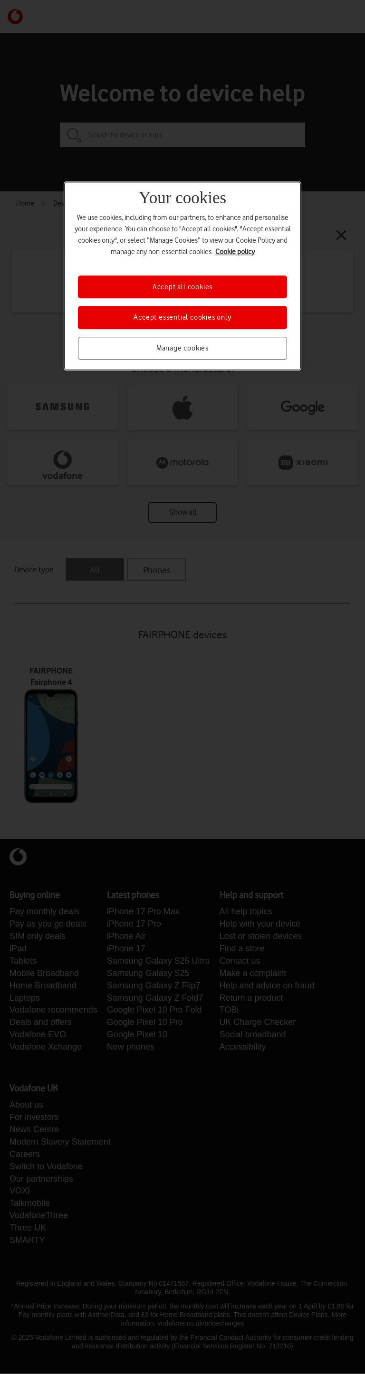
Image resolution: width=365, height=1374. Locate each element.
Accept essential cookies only (182, 317)
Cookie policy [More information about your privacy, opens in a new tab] (235, 251)
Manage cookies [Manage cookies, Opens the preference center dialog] (182, 348)
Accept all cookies (182, 287)
